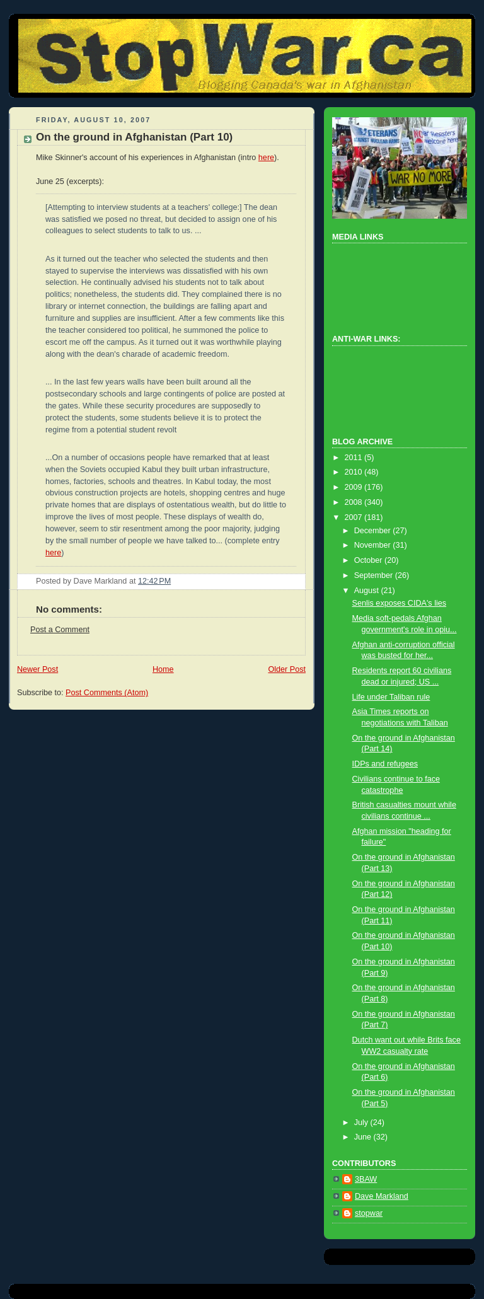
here (266, 157)
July (362, 1122)
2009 (355, 487)
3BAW (366, 1179)
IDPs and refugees (385, 763)
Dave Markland (381, 1196)
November (373, 545)
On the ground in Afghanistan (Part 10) (134, 137)
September (374, 575)
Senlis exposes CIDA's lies (399, 603)
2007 (355, 517)
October (369, 560)
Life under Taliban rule (391, 697)
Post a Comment (59, 629)
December (373, 530)
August (367, 590)
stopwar (369, 1213)
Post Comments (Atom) (107, 692)
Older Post (287, 669)
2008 (355, 502)
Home (163, 669)
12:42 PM (154, 581)
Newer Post (37, 669)
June (364, 1137)
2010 (355, 472)
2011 (355, 457)
